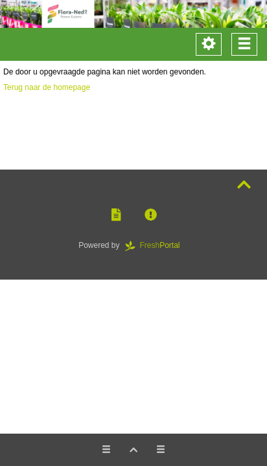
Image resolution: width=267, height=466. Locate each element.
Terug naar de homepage (46, 87)
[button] (116, 215)
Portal (157, 245)
